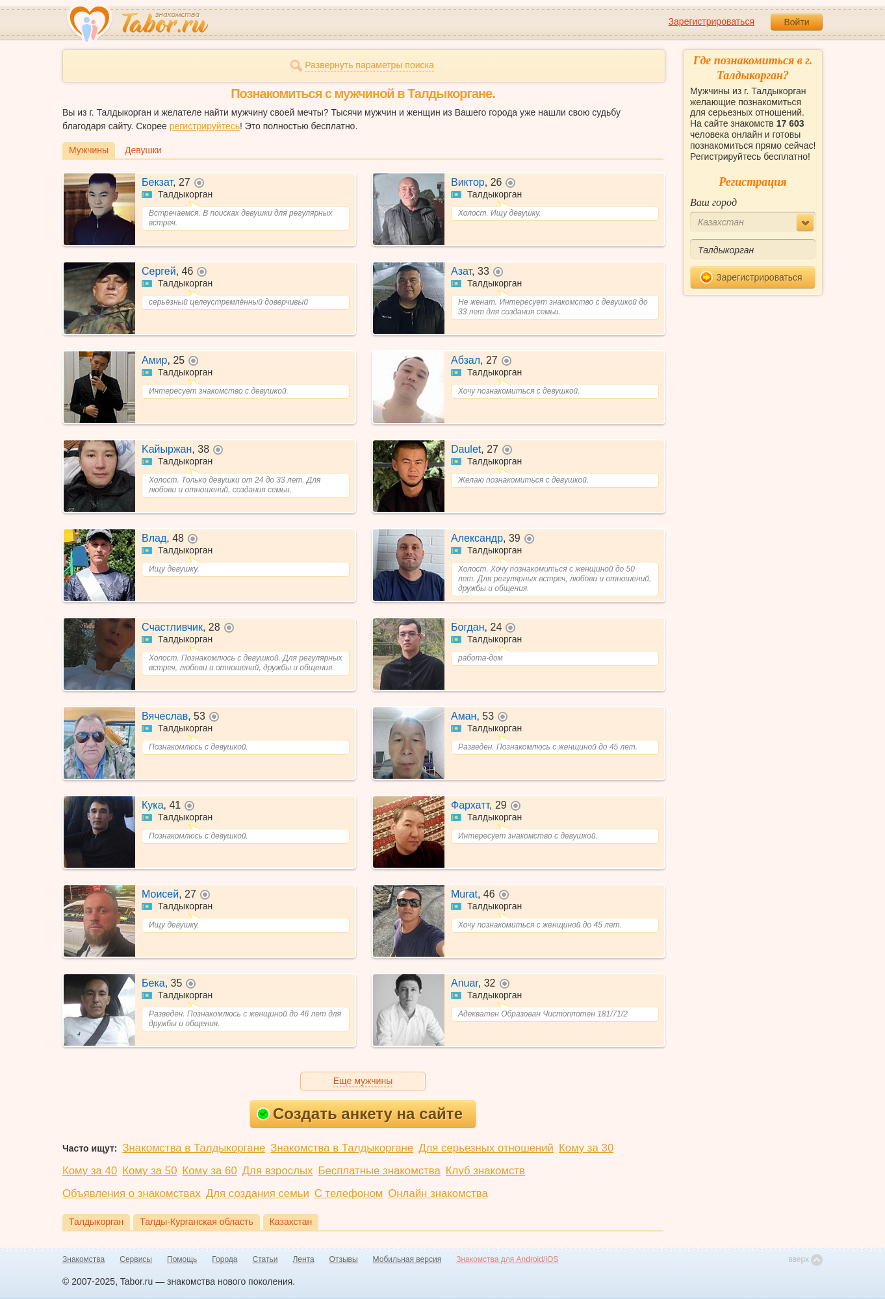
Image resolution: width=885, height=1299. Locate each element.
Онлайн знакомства (438, 1193)
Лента (303, 1259)
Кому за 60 (210, 1171)
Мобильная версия (407, 1259)
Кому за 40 (89, 1171)
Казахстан (291, 1222)
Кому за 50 (149, 1171)
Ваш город (713, 202)
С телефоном (348, 1193)
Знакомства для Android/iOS (507, 1259)
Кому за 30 (586, 1148)
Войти (796, 22)
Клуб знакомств (485, 1171)
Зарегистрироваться (711, 21)
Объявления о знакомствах (131, 1193)
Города (224, 1259)
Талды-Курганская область (196, 1222)
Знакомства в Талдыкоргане (193, 1148)
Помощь (182, 1259)
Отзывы (343, 1259)
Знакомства (83, 1259)
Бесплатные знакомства (379, 1171)
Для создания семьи (257, 1193)
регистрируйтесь (205, 126)
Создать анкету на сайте (360, 1113)
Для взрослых (277, 1171)
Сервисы (136, 1259)
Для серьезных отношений (486, 1148)
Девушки (143, 150)
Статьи (265, 1259)
